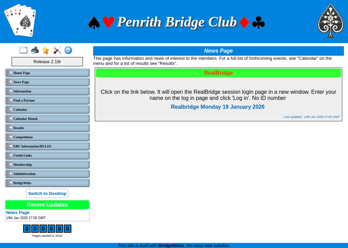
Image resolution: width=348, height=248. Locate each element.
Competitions (21, 137)
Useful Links (20, 155)
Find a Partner (22, 100)
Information (20, 91)
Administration (22, 174)
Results (16, 128)
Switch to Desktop (47, 193)
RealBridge (218, 73)
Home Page (19, 73)
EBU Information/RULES (30, 146)
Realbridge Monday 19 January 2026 (218, 107)
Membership (20, 164)
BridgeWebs (20, 183)
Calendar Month (23, 119)
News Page (19, 82)
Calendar (18, 109)
